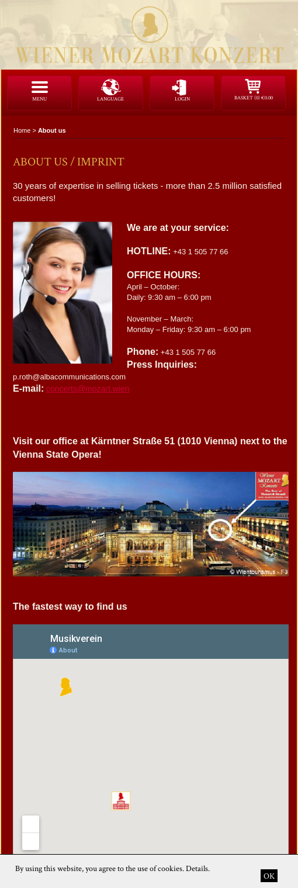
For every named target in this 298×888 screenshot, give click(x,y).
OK (269, 875)
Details (197, 868)
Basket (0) (253, 97)
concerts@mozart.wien (88, 388)
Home (21, 130)
